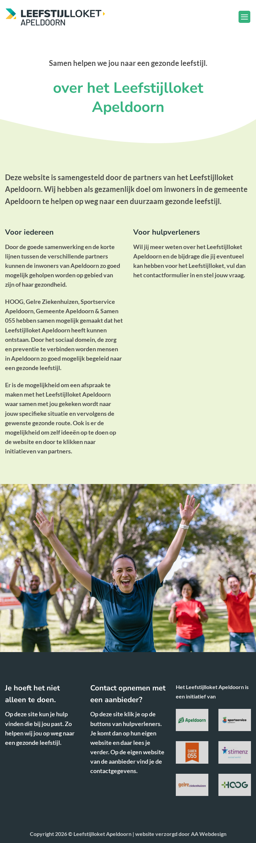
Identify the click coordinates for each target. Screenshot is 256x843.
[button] (244, 17)
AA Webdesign (208, 834)
